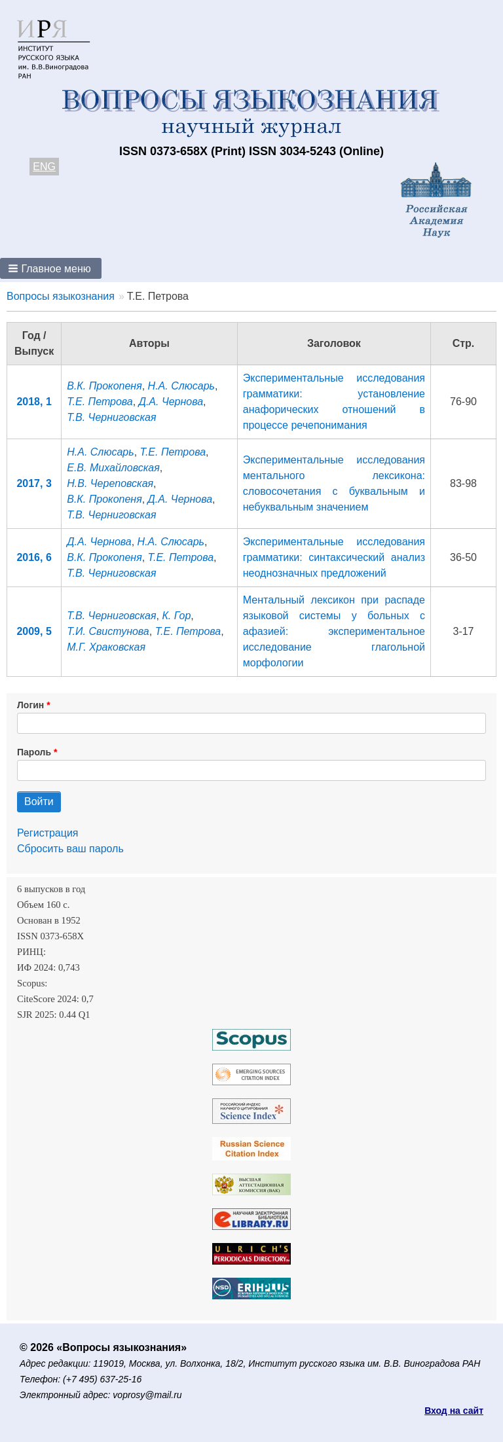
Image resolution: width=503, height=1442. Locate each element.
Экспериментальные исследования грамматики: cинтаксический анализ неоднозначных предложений (334, 557)
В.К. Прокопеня (104, 385)
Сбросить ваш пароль (70, 848)
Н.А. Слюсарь (181, 385)
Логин (30, 705)
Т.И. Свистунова (108, 631)
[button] (51, 268)
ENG (44, 166)
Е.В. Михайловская (113, 467)
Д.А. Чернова (171, 401)
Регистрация (48, 832)
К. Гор (176, 615)
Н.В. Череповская (110, 483)
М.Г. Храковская (106, 647)
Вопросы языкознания (61, 296)
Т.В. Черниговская (111, 417)
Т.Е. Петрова (100, 401)
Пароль (34, 752)
